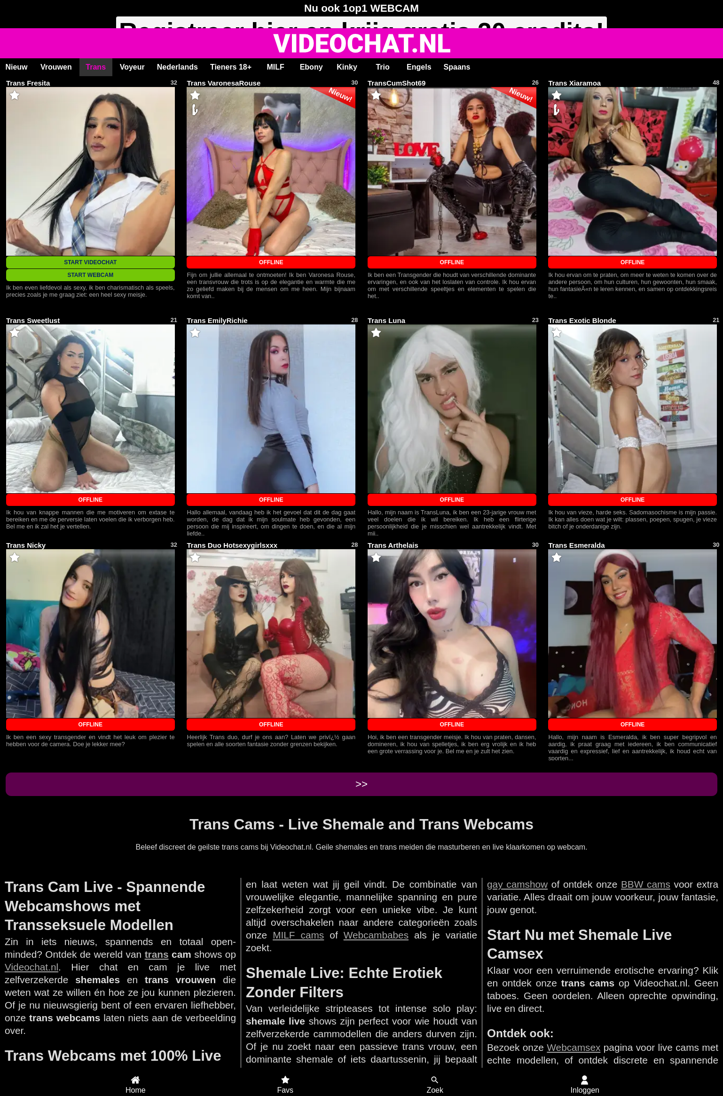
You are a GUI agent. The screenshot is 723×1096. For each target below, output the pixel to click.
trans (157, 954)
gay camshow (517, 884)
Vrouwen (56, 67)
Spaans (457, 67)
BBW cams (645, 884)
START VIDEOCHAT (90, 262)
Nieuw (16, 67)
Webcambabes (376, 935)
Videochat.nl (31, 967)
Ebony (311, 67)
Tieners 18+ (230, 67)
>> (361, 784)
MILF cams (298, 935)
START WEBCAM (90, 275)
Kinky (347, 67)
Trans (96, 67)
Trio (382, 67)
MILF (275, 67)
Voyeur (132, 67)
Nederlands (177, 67)
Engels (419, 67)
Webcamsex (573, 1047)
